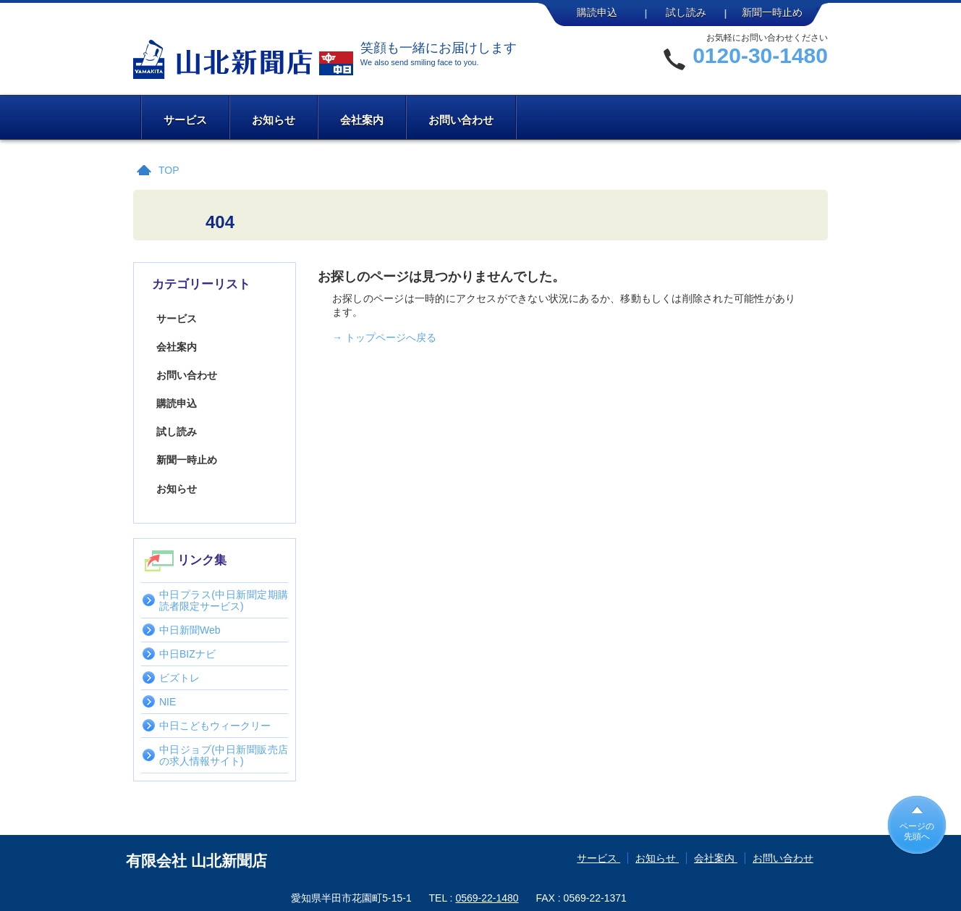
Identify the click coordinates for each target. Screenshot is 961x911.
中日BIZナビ (187, 654)
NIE (167, 702)
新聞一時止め (772, 12)
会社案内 (362, 120)
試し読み (686, 12)
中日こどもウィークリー (215, 725)
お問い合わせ (461, 120)
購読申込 (597, 12)
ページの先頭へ (916, 831)
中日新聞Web (190, 630)
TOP (168, 170)
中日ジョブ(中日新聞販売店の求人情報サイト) (223, 755)
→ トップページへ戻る (384, 337)
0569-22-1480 (486, 898)
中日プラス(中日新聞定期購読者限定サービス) (223, 600)
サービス (185, 120)
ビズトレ (179, 678)
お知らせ (273, 120)
